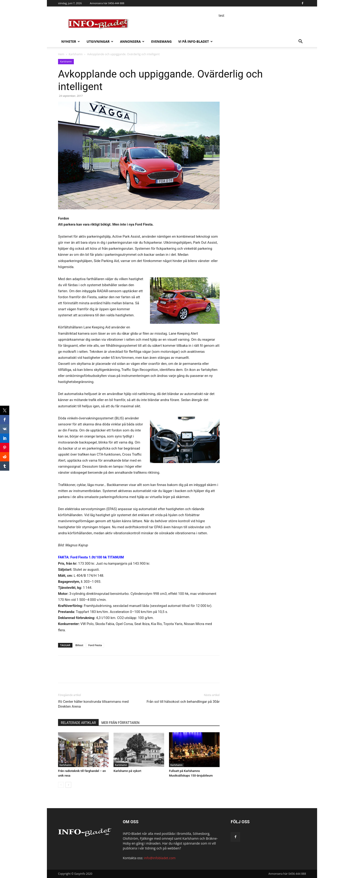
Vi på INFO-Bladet (195, 41)
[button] (300, 42)
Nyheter (70, 41)
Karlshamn (76, 54)
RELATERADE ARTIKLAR (78, 723)
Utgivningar (100, 41)
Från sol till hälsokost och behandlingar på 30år (183, 702)
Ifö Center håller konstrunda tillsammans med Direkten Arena (93, 704)
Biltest (79, 645)
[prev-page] (61, 785)
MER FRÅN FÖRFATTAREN (120, 723)
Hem (61, 54)
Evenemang (161, 41)
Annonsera (132, 41)
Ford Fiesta (95, 645)
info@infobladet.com (160, 858)
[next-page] (68, 785)
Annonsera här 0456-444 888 (107, 3)
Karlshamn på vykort (127, 771)
